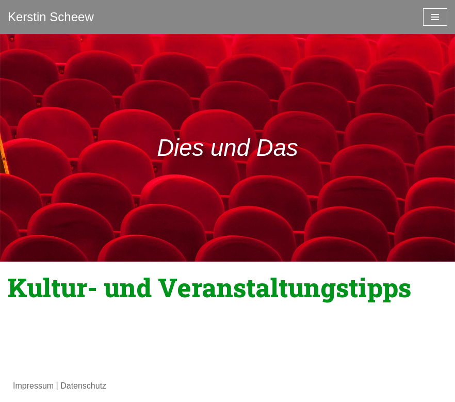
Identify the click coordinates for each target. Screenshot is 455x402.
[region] (227, 148)
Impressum (33, 385)
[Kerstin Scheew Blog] (51, 17)
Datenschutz (83, 385)
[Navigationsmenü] (435, 17)
